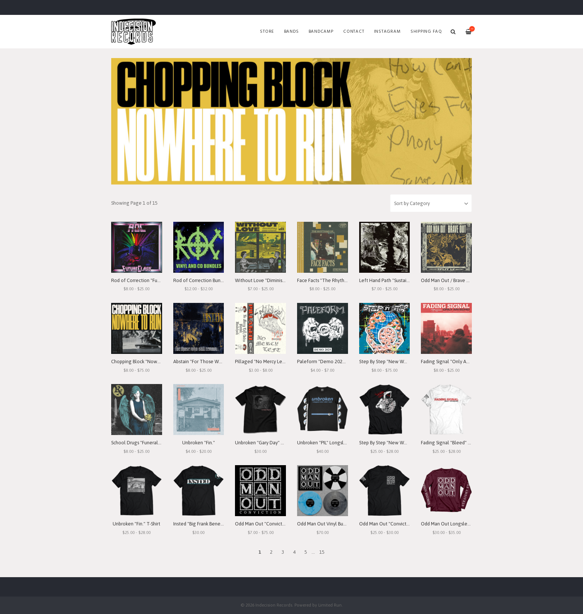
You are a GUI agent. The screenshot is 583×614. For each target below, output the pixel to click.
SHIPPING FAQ (426, 31)
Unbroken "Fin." (198, 442)
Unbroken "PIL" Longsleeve (326, 442)
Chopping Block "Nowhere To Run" (148, 361)
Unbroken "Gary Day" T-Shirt (264, 442)
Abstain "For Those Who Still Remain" (213, 361)
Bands (291, 31)
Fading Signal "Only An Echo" (451, 361)
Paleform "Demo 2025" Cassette (332, 361)
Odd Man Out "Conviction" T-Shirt (394, 524)
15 (322, 552)
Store (267, 31)
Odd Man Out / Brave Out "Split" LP (458, 280)
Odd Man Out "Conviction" (263, 524)
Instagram (387, 31)
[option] (291, 121)
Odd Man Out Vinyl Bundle (325, 524)
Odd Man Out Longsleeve (448, 524)
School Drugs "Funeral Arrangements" (151, 442)
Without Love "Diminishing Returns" (273, 280)
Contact (353, 31)
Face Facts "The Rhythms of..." (329, 280)
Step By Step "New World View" (392, 361)
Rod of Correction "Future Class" (145, 280)
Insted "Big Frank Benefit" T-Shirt (207, 524)
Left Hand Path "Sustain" (385, 280)
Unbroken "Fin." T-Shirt (136, 524)
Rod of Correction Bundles (201, 280)
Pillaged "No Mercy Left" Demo (268, 361)
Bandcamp (321, 31)
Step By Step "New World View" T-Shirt (400, 442)
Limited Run (330, 604)
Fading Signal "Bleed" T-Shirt (451, 442)
